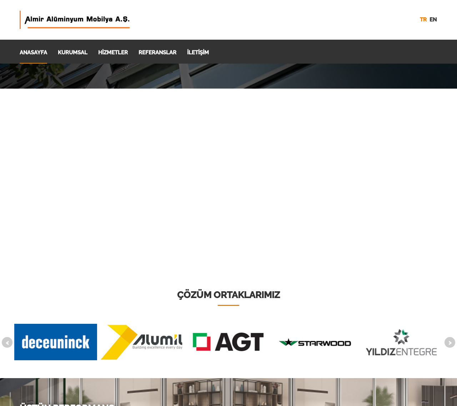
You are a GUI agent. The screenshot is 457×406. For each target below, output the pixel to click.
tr (423, 19)
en (433, 19)
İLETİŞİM (198, 52)
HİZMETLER (113, 52)
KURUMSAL (72, 52)
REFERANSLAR (157, 52)
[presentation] (7, 342)
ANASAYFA (33, 52)
